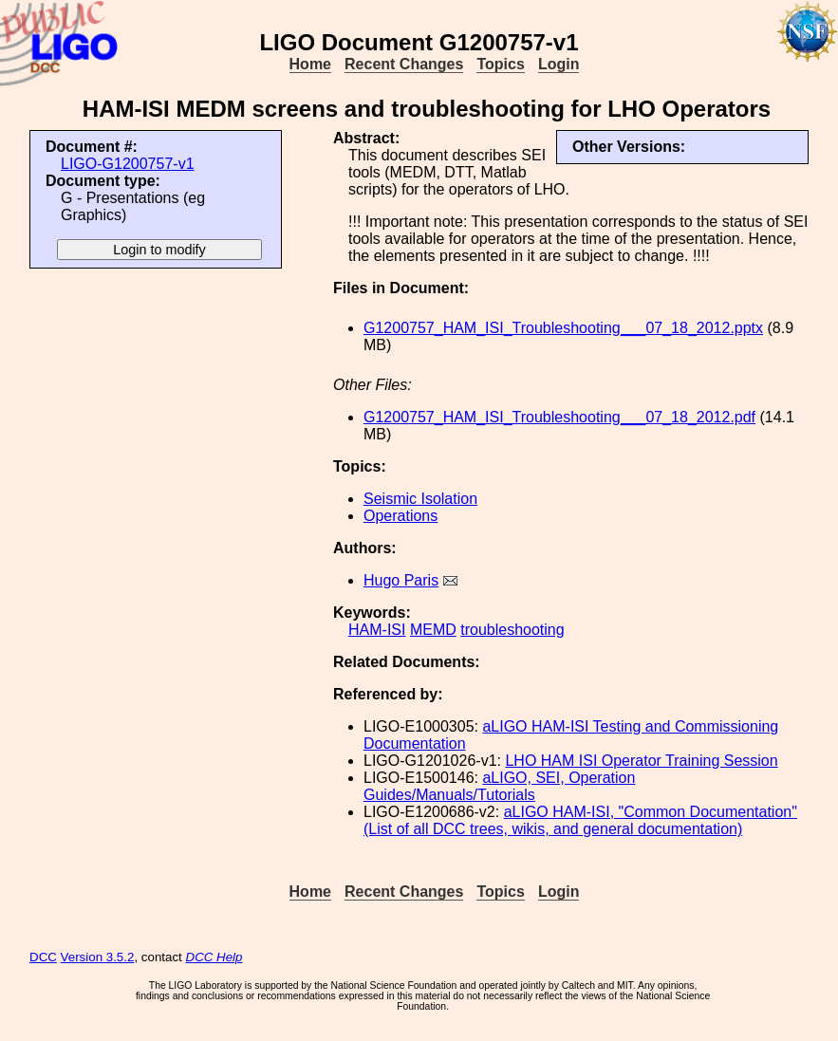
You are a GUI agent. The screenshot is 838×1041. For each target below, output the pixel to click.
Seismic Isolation (420, 499)
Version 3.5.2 (98, 957)
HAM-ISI (376, 630)
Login (559, 64)
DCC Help (214, 957)
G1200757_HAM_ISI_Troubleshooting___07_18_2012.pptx (563, 328)
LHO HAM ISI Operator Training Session (641, 761)
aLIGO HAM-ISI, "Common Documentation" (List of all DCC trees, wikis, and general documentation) (580, 820)
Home (310, 64)
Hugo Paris (400, 580)
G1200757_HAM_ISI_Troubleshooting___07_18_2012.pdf (559, 417)
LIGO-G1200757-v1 (128, 164)
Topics (500, 64)
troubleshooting (512, 630)
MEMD (433, 630)
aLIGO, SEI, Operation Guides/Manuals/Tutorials (499, 786)
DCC (43, 957)
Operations (400, 516)
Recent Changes (404, 64)
